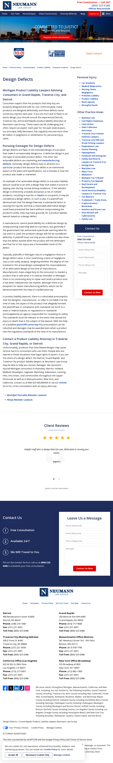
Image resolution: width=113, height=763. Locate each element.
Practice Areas (15, 67)
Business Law (88, 117)
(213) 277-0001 (18, 671)
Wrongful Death (90, 105)
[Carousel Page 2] (59, 479)
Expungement (88, 152)
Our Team (15, 14)
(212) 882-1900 (74, 671)
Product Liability (43, 67)
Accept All (13, 755)
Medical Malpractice (91, 86)
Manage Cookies (54, 727)
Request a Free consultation (56, 37)
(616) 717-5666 (74, 623)
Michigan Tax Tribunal (92, 177)
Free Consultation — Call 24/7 (93, 2)
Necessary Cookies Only (37, 755)
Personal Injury (29, 14)
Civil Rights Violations (92, 121)
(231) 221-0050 (18, 647)
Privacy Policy (47, 603)
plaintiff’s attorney (27, 324)
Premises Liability (90, 95)
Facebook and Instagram (94, 155)
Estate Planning (89, 149)
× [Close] (82, 744)
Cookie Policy (37, 727)
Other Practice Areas (48, 14)
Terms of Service (78, 739)
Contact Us (94, 14)
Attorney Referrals (68, 14)
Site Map (74, 603)
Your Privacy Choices (16, 727)
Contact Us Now (92, 292)
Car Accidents (88, 83)
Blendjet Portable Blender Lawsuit (27, 395)
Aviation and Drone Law (93, 209)
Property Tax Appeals (92, 181)
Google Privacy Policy (56, 739)
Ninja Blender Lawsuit (20, 399)
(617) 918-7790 (74, 647)
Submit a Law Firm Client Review (56, 488)
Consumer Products (60, 67)
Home (4, 14)
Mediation (87, 174)
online (63, 382)
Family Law (87, 219)
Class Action (88, 124)
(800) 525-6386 (101, 5)
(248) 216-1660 (18, 623)
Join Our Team (62, 603)
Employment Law (90, 146)
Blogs (83, 14)
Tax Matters (88, 196)
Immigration (88, 165)
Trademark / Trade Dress (94, 200)
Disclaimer (34, 603)
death (40, 195)
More (108, 14)
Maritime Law (88, 168)
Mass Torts (87, 171)
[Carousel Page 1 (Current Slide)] (54, 479)
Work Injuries (88, 102)
